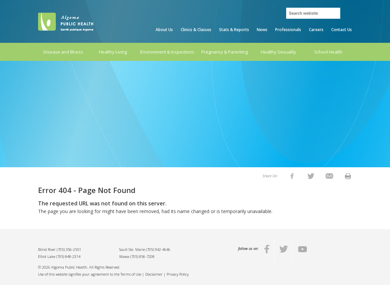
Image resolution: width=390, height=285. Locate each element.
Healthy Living (113, 52)
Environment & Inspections (167, 52)
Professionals (288, 29)
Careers (316, 29)
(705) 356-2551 (69, 249)
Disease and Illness (63, 52)
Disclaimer (154, 274)
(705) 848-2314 (68, 256)
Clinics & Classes (196, 29)
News (262, 29)
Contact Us (341, 29)
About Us (164, 29)
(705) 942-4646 (158, 249)
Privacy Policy (178, 274)
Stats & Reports (234, 29)
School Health (328, 52)
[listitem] (292, 175)
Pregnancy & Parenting (224, 52)
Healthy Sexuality (278, 52)
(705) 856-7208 (142, 256)
